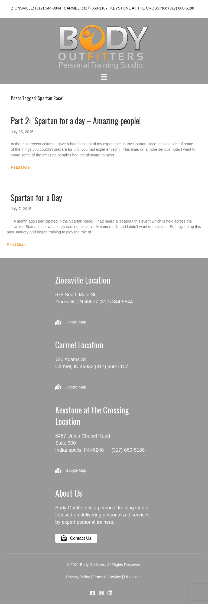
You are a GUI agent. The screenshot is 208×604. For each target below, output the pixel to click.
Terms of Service (107, 577)
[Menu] (104, 76)
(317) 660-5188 (181, 8)
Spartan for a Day (36, 197)
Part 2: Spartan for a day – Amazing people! (76, 120)
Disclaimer (133, 577)
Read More (20, 167)
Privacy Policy (78, 577)
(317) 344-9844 (48, 8)
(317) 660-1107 (95, 8)
